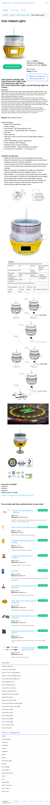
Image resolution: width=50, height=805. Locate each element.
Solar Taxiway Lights (7, 721)
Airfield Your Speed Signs (9, 669)
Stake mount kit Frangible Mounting (24, 527)
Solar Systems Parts (7, 773)
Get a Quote (42, 510)
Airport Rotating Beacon (8, 685)
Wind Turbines (6, 788)
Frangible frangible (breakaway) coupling (22, 541)
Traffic (3, 776)
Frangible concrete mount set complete (22, 557)
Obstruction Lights (7, 760)
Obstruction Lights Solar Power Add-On (22, 632)
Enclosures (5, 745)
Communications (6, 739)
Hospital (4, 748)
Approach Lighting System (9, 691)
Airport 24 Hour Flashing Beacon (11, 672)
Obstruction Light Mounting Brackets (23, 511)
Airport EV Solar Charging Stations (11, 675)
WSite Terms (5, 791)
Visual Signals (5, 782)
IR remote (14, 571)
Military (4, 757)
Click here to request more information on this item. (17, 495)
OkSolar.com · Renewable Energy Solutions (18, 3)
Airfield (12, 15)
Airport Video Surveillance (9, 688)
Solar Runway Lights (7, 718)
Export (36, 801)
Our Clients (23, 801)
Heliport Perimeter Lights (9, 700)
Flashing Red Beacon (7, 697)
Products (5, 10)
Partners (41, 801)
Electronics (5, 742)
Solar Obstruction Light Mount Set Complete (23, 587)
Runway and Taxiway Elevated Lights (12, 703)
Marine (4, 754)
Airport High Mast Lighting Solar (11, 678)
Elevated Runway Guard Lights (10, 694)
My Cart (23, 10)
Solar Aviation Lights (7, 709)
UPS (3, 779)
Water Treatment (6, 785)
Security (4, 763)
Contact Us (30, 801)
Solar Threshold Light (8, 724)
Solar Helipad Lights (23, 15)
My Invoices (16, 801)
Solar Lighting (5, 767)
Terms (46, 801)
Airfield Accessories (7, 666)
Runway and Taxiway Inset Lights (11, 706)
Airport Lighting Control (8, 681)
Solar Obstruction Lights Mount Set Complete (24, 617)
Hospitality (5, 751)
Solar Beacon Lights (7, 712)
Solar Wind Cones (7, 728)
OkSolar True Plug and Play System (28, 649)
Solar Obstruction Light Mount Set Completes (23, 602)
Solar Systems (6, 770)
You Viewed (14, 10)
